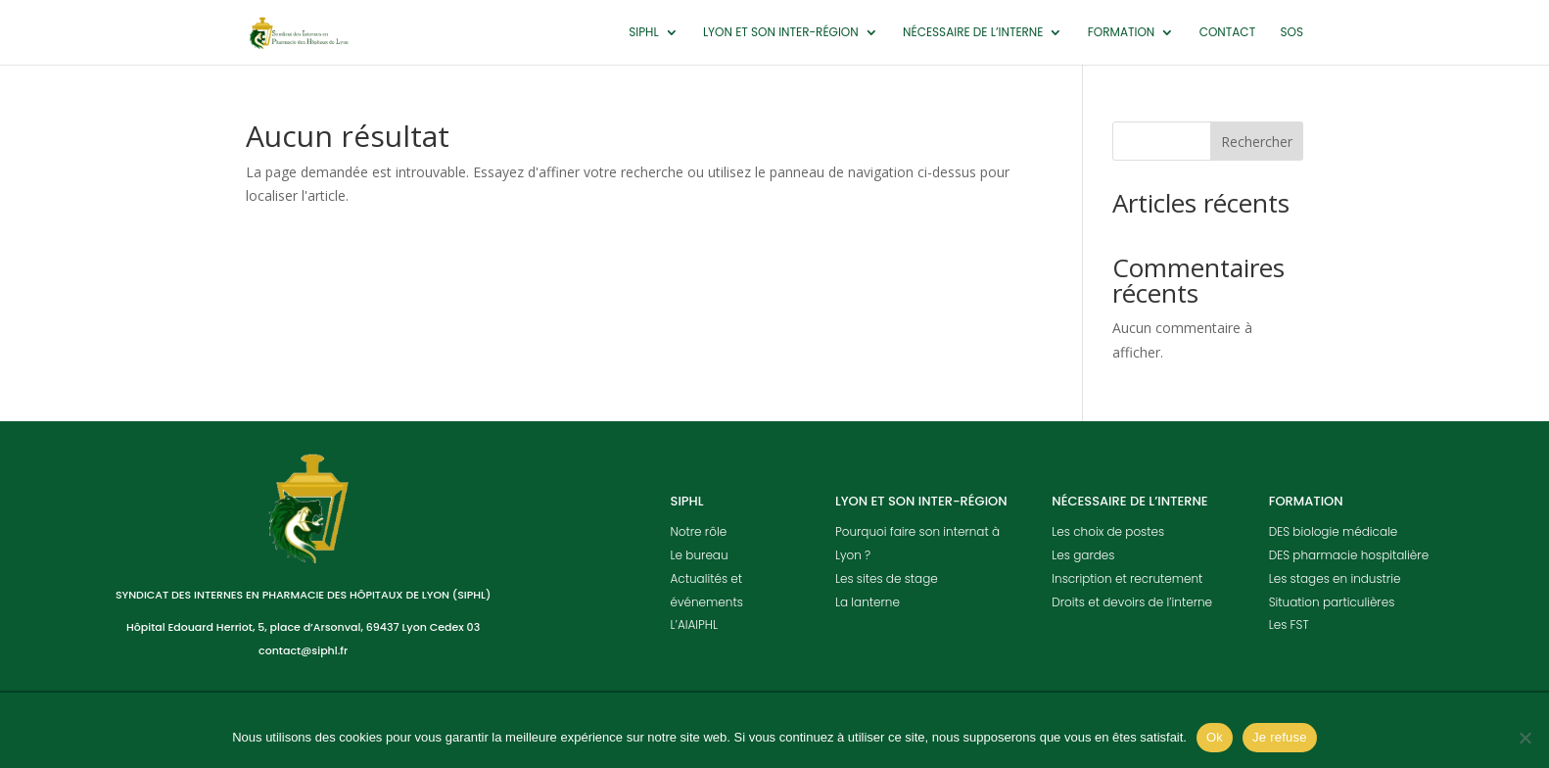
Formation (1121, 32)
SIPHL (643, 32)
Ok (1214, 737)
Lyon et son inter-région (781, 32)
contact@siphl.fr (303, 650)
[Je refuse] (1524, 737)
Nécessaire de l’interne (973, 32)
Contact (1227, 32)
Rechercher (1256, 141)
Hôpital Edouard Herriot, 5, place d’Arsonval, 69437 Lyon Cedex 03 (303, 627)
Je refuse (1279, 737)
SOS (1291, 32)
